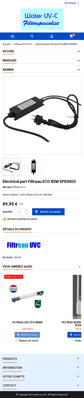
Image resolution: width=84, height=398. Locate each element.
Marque (7, 187)
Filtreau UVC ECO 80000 (27, 322)
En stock (7, 257)
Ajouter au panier (48, 212)
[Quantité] (19, 211)
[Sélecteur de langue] (72, 3)
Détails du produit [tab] (17, 229)
